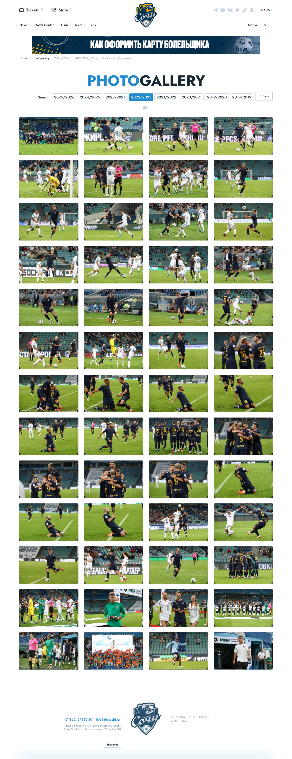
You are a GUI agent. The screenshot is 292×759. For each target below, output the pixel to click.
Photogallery (41, 58)
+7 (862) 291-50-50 (78, 719)
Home (23, 58)
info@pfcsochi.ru (108, 719)
